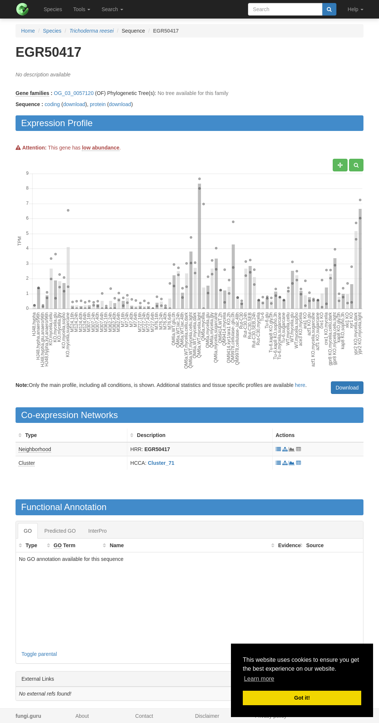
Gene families (32, 93)
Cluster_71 (161, 463)
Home (28, 31)
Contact (144, 716)
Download (347, 388)
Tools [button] (82, 9)
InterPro (97, 531)
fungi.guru (28, 716)
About (82, 716)
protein (98, 104)
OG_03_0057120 (74, 93)
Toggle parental (39, 654)
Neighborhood (35, 449)
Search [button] (112, 9)
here (300, 385)
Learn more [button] (259, 679)
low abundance (100, 148)
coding (52, 104)
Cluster (27, 463)
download (74, 104)
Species (53, 9)
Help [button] (355, 9)
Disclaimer (207, 716)
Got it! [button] (302, 698)
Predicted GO (60, 531)
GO (28, 531)
